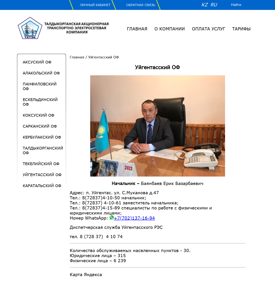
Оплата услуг (208, 28)
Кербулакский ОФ (42, 137)
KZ (204, 4)
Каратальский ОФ (42, 185)
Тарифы (241, 28)
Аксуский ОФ (37, 62)
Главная (137, 28)
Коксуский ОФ (38, 115)
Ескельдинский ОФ (40, 102)
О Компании (169, 28)
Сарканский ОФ (40, 126)
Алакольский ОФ (41, 73)
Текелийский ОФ (41, 163)
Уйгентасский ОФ (42, 174)
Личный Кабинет (95, 5)
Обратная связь (140, 5)
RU (213, 4)
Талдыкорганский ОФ (43, 150)
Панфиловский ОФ (40, 86)
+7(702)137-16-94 (132, 217)
